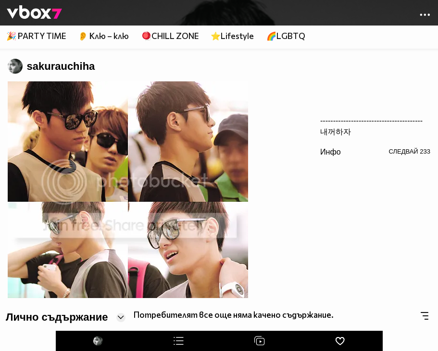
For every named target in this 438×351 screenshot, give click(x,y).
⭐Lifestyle (232, 36)
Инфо (330, 151)
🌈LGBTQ (285, 36)
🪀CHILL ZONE (170, 36)
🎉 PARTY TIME (36, 36)
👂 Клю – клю (103, 36)
